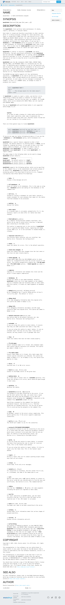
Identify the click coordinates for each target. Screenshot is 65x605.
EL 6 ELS (14, 1)
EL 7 (18, 1)
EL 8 (22, 1)
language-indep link (56, 13)
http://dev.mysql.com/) (23, 585)
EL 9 (26, 1)
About (30, 1)
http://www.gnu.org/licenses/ (26, 566)
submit (58, 1)
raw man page (55, 16)
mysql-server (12, 5)
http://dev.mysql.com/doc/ (17, 578)
